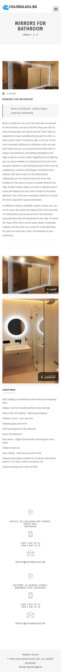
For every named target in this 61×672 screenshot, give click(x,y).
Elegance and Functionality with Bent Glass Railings (26, 408)
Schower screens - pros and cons (17, 418)
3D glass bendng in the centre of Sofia (19, 467)
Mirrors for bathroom (12, 434)
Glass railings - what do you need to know (21, 453)
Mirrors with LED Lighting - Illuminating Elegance (24, 413)
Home (26, 35)
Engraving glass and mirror (14, 423)
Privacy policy (30, 654)
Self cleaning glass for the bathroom (19, 429)
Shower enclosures (11, 448)
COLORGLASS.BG (23, 6)
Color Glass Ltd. (30, 659)
